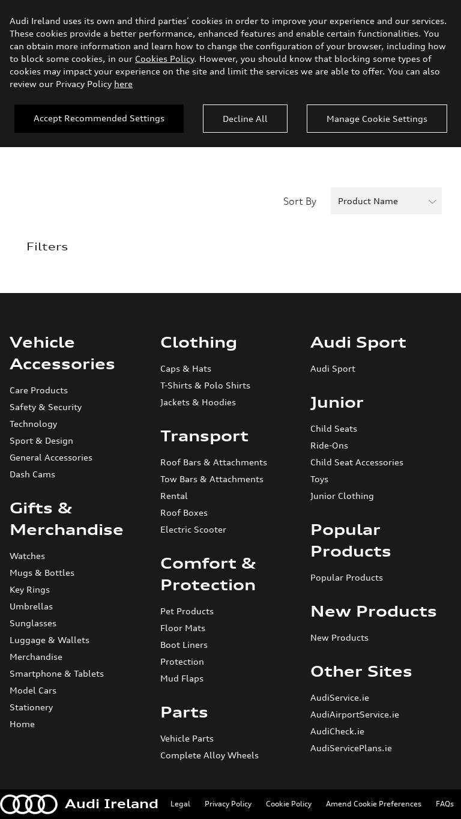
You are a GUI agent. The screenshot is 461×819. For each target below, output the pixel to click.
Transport (204, 436)
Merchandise (36, 656)
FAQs (445, 803)
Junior (337, 402)
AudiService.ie (339, 697)
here (123, 84)
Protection (182, 661)
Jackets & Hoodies (198, 402)
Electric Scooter (193, 529)
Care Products (39, 390)
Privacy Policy (228, 803)
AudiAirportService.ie (354, 714)
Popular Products (346, 577)
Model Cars (33, 690)
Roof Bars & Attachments (213, 462)
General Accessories (51, 457)
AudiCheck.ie (337, 731)
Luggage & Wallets (49, 640)
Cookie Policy (289, 803)
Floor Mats (182, 628)
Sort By (299, 201)
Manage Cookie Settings (377, 118)
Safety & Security (46, 407)
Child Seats (333, 428)
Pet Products (187, 611)
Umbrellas (31, 606)
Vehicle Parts (187, 738)
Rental (174, 496)
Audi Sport (358, 342)
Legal (180, 803)
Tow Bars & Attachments (212, 479)
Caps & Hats (185, 368)
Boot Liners (184, 644)
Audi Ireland (79, 804)
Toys (319, 479)
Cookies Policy (164, 58)
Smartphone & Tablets (57, 673)
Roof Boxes (184, 512)
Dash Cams (32, 474)
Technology (33, 424)
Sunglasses (33, 623)
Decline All (245, 118)
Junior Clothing (342, 496)
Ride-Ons (329, 445)
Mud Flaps (181, 678)
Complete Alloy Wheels (209, 755)
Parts (184, 712)
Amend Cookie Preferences (373, 803)
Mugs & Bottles (42, 572)
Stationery (31, 707)
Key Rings (30, 589)
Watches (27, 556)
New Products (373, 611)
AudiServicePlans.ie (351, 748)
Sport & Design (41, 440)
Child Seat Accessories (356, 462)
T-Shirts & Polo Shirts (205, 385)
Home (22, 724)
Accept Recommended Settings (99, 118)
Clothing (198, 342)
